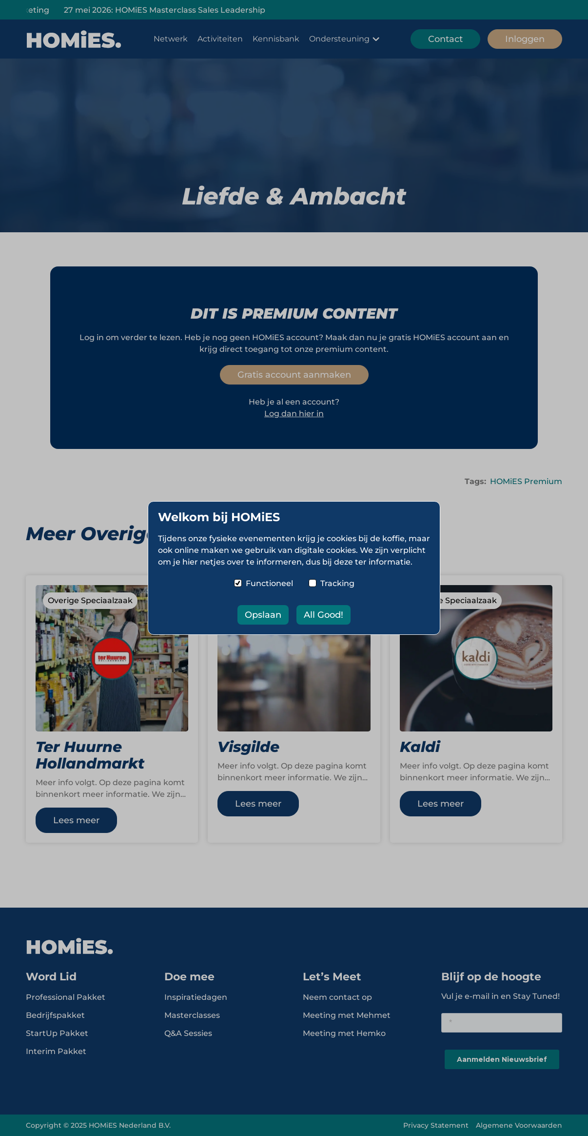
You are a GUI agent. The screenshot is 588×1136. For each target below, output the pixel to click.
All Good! (323, 614)
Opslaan (263, 614)
